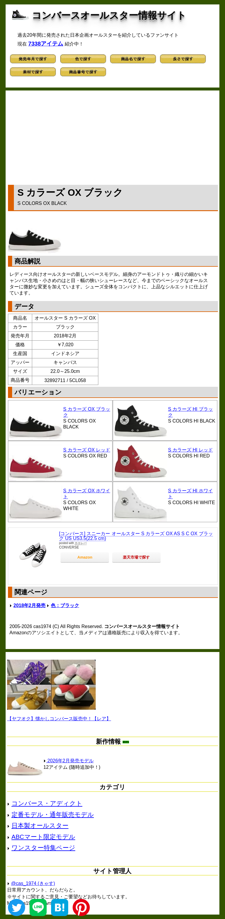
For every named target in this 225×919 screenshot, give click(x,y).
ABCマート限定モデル (43, 836)
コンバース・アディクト (47, 803)
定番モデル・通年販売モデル (53, 814)
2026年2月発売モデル (68, 760)
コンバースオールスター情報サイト (109, 15)
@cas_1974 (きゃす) (33, 883)
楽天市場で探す (136, 557)
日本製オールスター (40, 825)
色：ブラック (65, 605)
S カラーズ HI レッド (190, 449)
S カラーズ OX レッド (86, 449)
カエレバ (81, 543)
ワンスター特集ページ (43, 847)
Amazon (84, 557)
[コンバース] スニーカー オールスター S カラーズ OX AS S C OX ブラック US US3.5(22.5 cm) (136, 536)
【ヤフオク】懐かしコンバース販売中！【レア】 (59, 718)
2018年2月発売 (30, 605)
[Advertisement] (113, 136)
